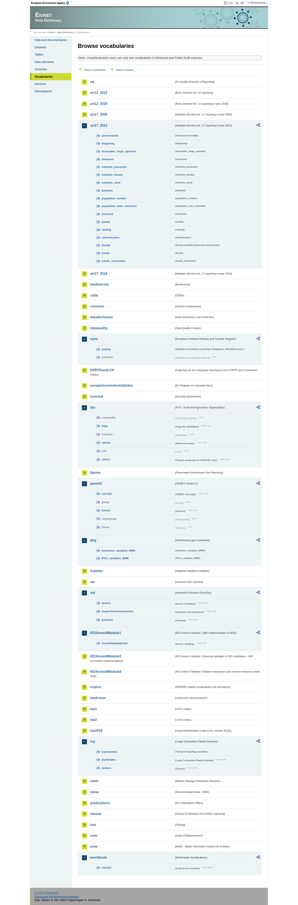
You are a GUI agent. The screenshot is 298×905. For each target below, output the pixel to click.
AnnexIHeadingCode (114, 643)
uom (93, 835)
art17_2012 (98, 125)
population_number (114, 198)
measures (108, 159)
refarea (106, 442)
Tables (39, 54)
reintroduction (111, 237)
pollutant (107, 619)
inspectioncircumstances (117, 611)
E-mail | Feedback (47, 892)
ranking (106, 229)
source (106, 510)
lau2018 (96, 730)
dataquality (99, 328)
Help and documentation (51, 40)
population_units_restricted (119, 206)
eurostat (96, 396)
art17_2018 (98, 273)
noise (94, 792)
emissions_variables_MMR (118, 550)
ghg (93, 540)
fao (92, 407)
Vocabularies (44, 76)
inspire (95, 687)
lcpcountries (109, 751)
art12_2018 (98, 103)
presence (107, 213)
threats (106, 245)
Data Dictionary (65, 32)
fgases (95, 472)
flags (105, 425)
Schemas (41, 69)
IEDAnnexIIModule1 (105, 633)
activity (106, 349)
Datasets (40, 47)
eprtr (94, 339)
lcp (92, 741)
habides (96, 571)
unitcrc (106, 459)
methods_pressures (114, 166)
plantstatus (109, 759)
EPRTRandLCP (102, 370)
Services (40, 84)
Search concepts (124, 70)
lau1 (93, 709)
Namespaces (43, 91)
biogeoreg (108, 143)
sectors (106, 767)
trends (106, 253)
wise (93, 846)
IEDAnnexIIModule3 (105, 656)
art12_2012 (98, 92)
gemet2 (96, 483)
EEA (51, 3)
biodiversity (99, 284)
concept (107, 493)
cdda (94, 295)
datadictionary (101, 317)
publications (100, 803)
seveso (95, 813)
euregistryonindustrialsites (111, 385)
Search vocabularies (95, 70)
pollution (107, 190)
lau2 (93, 719)
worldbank (98, 857)
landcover (98, 698)
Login (230, 2)
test (93, 824)
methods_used (111, 182)
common (97, 306)
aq (92, 81)
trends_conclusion (113, 261)
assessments (110, 135)
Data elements (44, 62)
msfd (94, 781)
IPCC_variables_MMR (115, 558)
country (106, 867)
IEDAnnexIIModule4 (105, 671)
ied (92, 592)
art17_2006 (98, 114)
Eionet (50, 32)
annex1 (106, 603)
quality (106, 221)
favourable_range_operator (119, 151)
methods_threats (112, 174)
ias (92, 582)
